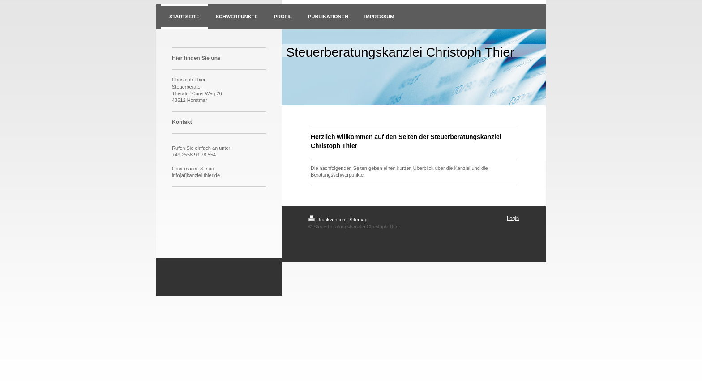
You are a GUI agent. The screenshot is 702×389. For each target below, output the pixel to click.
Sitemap (358, 219)
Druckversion (326, 219)
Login (513, 218)
